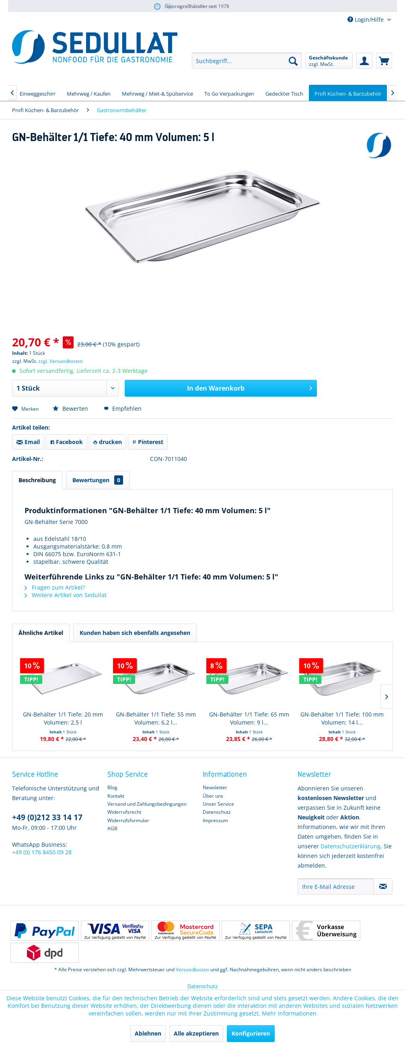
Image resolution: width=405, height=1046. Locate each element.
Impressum (215, 820)
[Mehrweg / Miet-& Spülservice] (157, 93)
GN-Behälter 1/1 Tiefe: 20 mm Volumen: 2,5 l (63, 718)
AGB (112, 828)
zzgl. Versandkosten (60, 361)
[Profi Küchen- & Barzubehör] (348, 93)
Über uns (213, 795)
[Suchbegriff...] (247, 61)
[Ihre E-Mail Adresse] (336, 886)
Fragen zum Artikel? (55, 587)
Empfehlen (123, 408)
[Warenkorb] (384, 61)
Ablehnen (148, 1033)
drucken (107, 442)
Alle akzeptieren (196, 1033)
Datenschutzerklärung (350, 846)
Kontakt (115, 795)
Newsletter (215, 787)
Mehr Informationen (289, 1013)
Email (28, 442)
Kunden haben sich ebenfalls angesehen (135, 633)
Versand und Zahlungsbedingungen (147, 803)
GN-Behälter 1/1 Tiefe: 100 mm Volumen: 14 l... (342, 718)
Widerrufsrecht (124, 812)
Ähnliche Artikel (41, 633)
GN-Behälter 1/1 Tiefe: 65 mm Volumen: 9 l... (249, 718)
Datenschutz (217, 812)
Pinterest (147, 442)
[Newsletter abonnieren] (383, 886)
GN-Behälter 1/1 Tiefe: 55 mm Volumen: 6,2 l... (156, 718)
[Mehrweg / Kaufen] (88, 93)
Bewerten (71, 408)
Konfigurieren (251, 1033)
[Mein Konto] (364, 61)
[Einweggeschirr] (37, 93)
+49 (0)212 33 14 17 (47, 817)
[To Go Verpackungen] (229, 93)
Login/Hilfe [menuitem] (366, 19)
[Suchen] (293, 61)
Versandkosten (192, 969)
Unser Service (218, 803)
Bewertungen (97, 480)
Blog (112, 787)
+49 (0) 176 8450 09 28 (42, 852)
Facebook (66, 442)
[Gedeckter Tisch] (284, 93)
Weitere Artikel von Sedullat (66, 595)
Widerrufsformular (128, 820)
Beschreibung (37, 480)
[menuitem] (247, 61)
